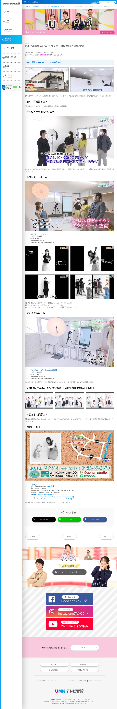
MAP (49, 486)
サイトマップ (98, 680)
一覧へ (69, 536)
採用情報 (91, 680)
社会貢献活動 (53, 670)
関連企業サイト (83, 670)
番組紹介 (37, 6)
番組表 (94, 2)
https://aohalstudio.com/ (43, 494)
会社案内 (53, 664)
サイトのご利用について (43, 680)
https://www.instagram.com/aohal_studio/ (56, 497)
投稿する (83, 647)
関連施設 (83, 664)
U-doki (47, 6)
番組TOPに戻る (107, 32)
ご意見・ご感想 (82, 680)
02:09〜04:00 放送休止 (31, 2)
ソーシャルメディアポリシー (70, 680)
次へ (105, 536)
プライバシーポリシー (56, 680)
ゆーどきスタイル (59, 6)
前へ (33, 536)
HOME (29, 6)
